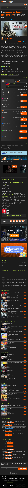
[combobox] (15, 84)
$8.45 (24, 119)
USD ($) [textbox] (9, 86)
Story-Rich (5, 184)
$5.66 (24, 113)
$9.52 (24, 126)
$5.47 (24, 107)
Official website (6, 181)
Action (9, 182)
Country (3, 83)
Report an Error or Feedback (20, 143)
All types (4, 74)
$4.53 (24, 95)
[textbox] (11, 84)
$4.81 (24, 101)
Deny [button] (4, 485)
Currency (4, 86)
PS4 (8, 66)
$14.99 (23, 131)
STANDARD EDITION (13, 74)
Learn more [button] (10, 482)
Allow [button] (11, 485)
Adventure (14, 182)
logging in (4, 153)
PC (3, 66)
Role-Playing (20, 182)
